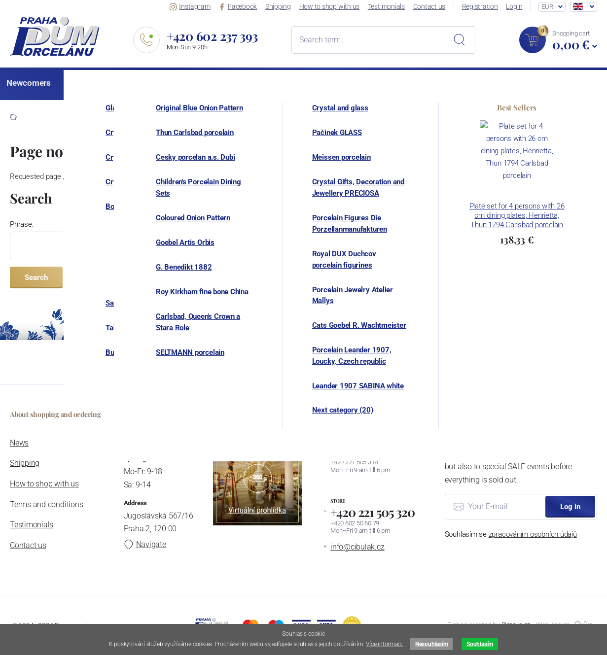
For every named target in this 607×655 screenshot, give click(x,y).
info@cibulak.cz (357, 547)
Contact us (431, 6)
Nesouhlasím (431, 644)
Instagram (194, 6)
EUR (547, 6)
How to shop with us (331, 6)
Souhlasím (479, 644)
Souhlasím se (511, 534)
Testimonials (388, 6)
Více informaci (384, 644)
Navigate (144, 544)
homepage (403, 176)
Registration (481, 6)
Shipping (280, 6)
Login (515, 6)
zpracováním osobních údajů (533, 534)
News (19, 443)
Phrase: (21, 224)
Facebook (240, 6)
